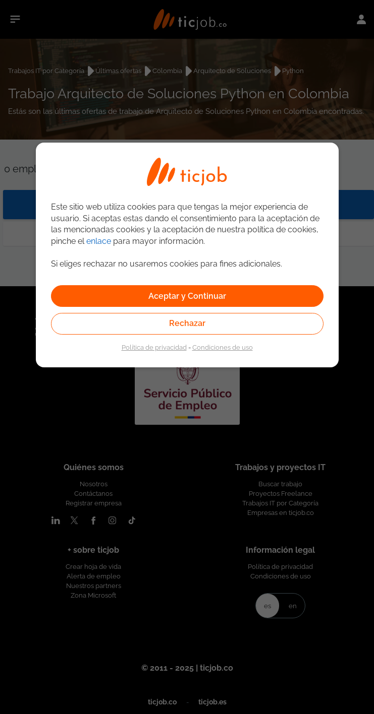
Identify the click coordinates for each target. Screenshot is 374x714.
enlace (98, 241)
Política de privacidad (154, 347)
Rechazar (187, 323)
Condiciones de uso (222, 347)
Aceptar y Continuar (187, 296)
